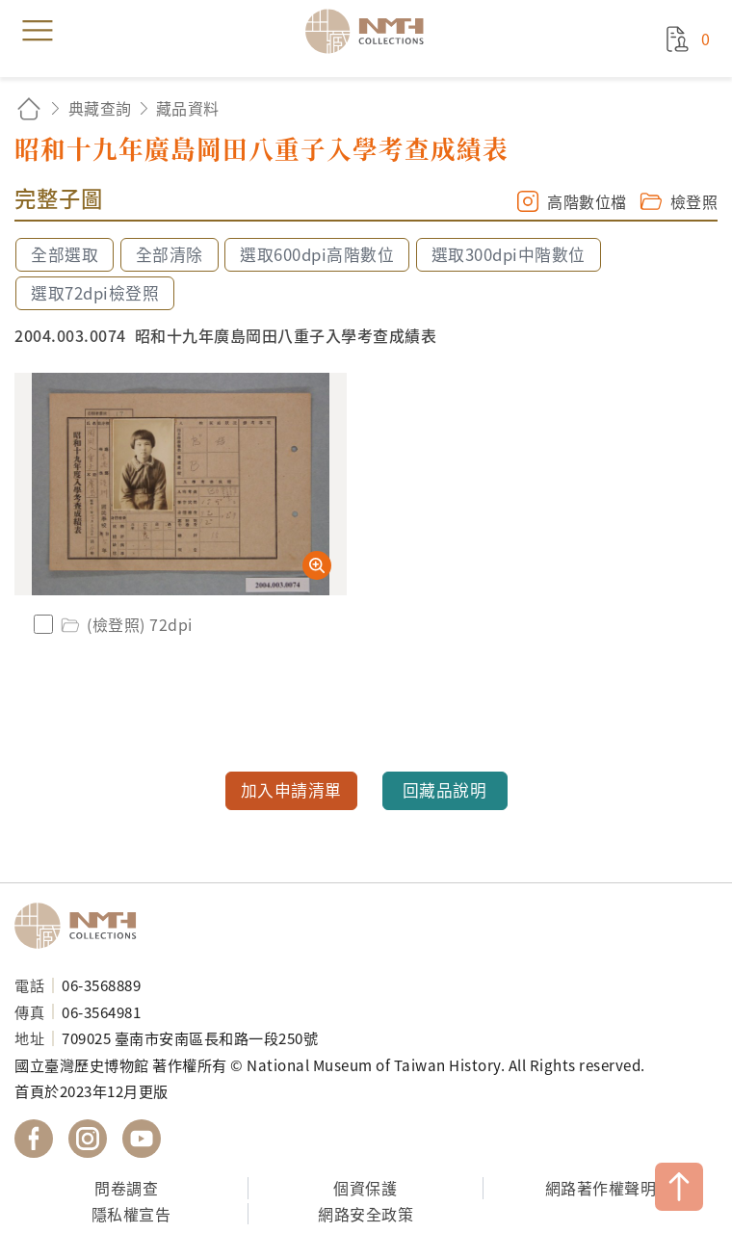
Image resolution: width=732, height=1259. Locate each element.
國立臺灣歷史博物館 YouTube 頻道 (141, 1138)
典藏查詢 (100, 107)
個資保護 (365, 1187)
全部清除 (169, 254)
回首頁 (28, 108)
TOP (679, 1187)
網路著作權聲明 (601, 1187)
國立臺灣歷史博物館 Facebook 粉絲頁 (33, 1138)
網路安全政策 (365, 1213)
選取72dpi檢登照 (95, 292)
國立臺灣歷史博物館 (81, 926)
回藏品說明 (445, 789)
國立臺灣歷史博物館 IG (87, 1138)
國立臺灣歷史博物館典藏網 (370, 31)
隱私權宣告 (131, 1213)
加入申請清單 (291, 789)
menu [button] (37, 31)
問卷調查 (126, 1187)
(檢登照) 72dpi (125, 624)
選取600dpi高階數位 (317, 254)
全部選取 (64, 254)
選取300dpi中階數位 (508, 254)
